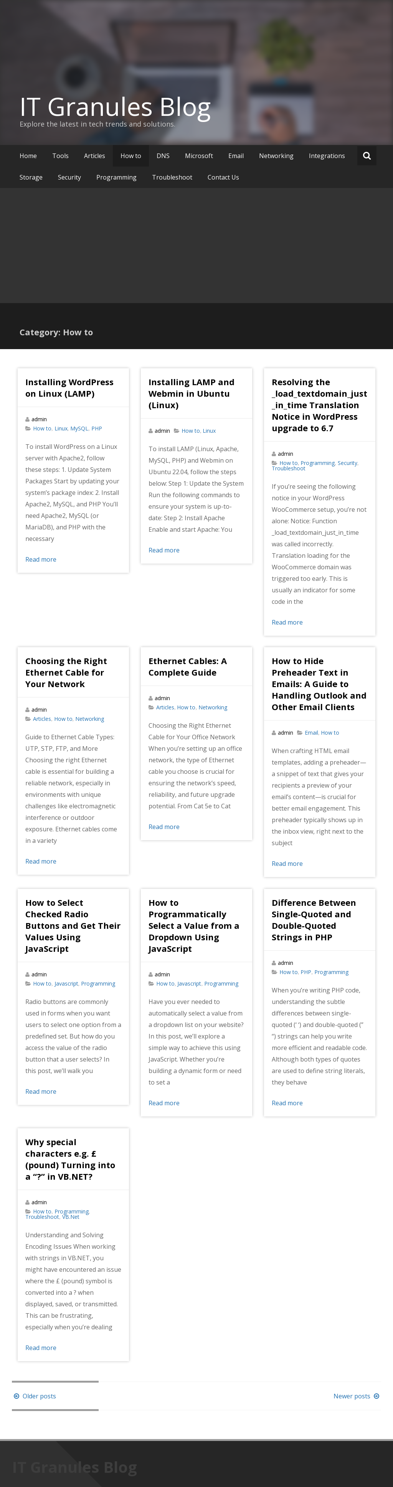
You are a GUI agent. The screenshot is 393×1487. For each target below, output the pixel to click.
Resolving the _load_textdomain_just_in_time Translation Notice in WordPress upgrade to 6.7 (319, 405)
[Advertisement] (196, 245)
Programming (116, 177)
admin (39, 419)
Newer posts (357, 1396)
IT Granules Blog (115, 106)
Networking (276, 156)
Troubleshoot (172, 177)
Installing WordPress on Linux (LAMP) (69, 387)
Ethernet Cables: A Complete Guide (188, 666)
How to (131, 156)
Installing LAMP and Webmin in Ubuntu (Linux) (191, 393)
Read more (40, 559)
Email (236, 156)
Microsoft (199, 156)
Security (69, 177)
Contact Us (223, 177)
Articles (94, 156)
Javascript (66, 983)
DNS (163, 156)
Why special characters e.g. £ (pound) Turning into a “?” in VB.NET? (70, 1159)
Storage (31, 177)
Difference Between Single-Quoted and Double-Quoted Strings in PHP (314, 920)
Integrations (327, 156)
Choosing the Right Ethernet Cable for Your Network (66, 672)
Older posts (34, 1396)
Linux (61, 428)
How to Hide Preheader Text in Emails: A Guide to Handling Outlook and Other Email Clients (319, 683)
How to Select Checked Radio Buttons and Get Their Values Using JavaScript (73, 925)
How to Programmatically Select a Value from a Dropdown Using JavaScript (194, 925)
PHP (96, 428)
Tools (60, 156)
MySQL (79, 428)
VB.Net (70, 1216)
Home (28, 156)
